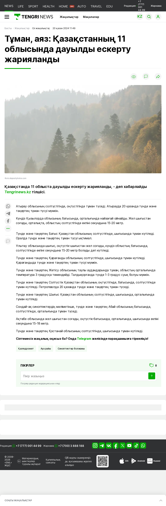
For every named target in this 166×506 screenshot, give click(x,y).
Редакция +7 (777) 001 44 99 (134, 5)
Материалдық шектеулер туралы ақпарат (31, 461)
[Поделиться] (158, 76)
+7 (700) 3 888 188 (71, 445)
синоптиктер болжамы (71, 348)
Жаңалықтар (69, 16)
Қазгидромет (26, 348)
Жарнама (156, 5)
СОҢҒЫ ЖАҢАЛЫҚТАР (18, 500)
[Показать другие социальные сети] (8, 228)
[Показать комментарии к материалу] (8, 241)
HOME (63, 6)
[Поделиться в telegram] (8, 214)
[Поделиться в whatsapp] (8, 206)
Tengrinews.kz (18, 192)
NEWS (9, 6)
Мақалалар (91, 16)
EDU (109, 6)
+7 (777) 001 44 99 (28, 445)
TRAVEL (96, 6)
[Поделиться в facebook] (8, 221)
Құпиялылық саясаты (53, 461)
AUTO (81, 6)
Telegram (84, 339)
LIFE (21, 6)
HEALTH (48, 6)
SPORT (33, 6)
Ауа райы (46, 348)
